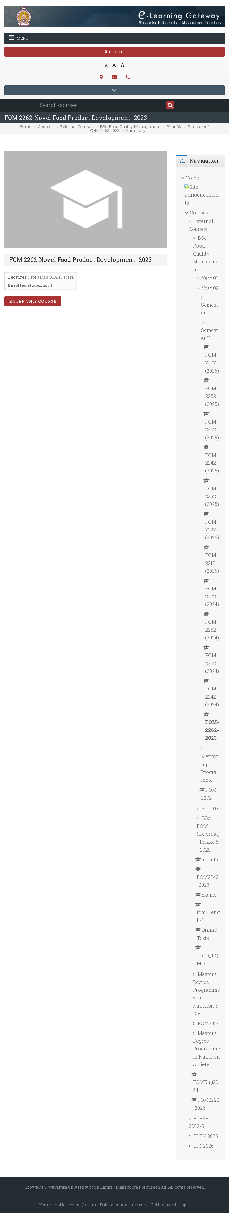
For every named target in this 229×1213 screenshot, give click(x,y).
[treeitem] (200, 663)
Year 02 (174, 126)
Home (25, 126)
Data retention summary (124, 1204)
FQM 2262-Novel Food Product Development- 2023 (75, 117)
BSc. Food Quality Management (130, 126)
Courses (46, 126)
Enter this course (33, 301)
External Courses (76, 126)
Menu (18, 38)
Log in (114, 52)
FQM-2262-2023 (104, 130)
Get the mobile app (168, 1204)
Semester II (198, 126)
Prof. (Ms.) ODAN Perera (51, 277)
